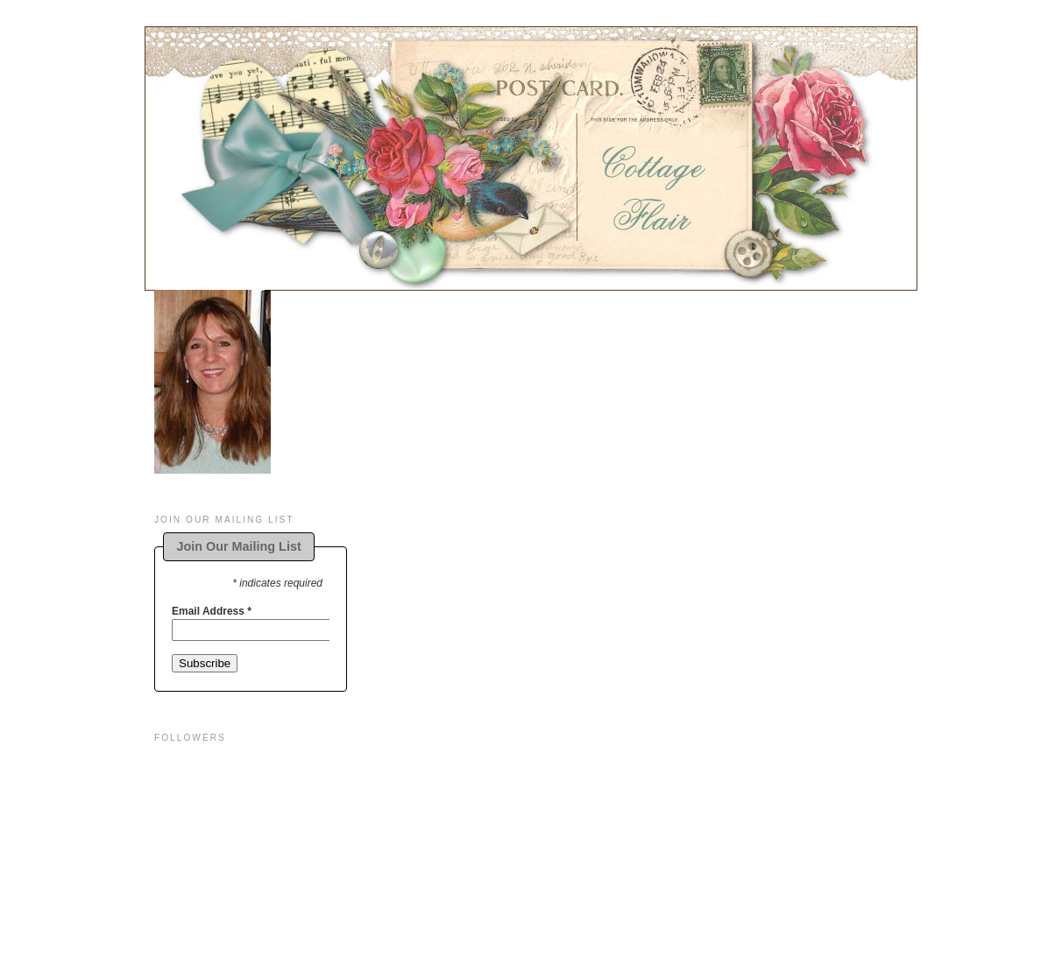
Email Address (211, 611)
